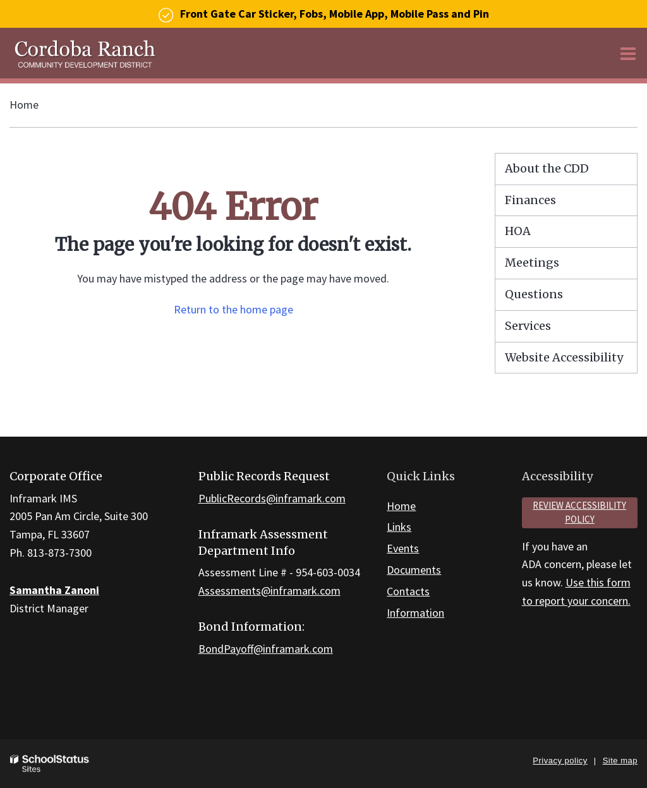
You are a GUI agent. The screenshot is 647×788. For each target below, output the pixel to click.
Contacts (408, 591)
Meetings (532, 262)
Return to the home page (233, 309)
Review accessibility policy (579, 512)
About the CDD (547, 168)
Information (415, 612)
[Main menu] (628, 53)
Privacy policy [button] (560, 760)
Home (24, 104)
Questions (534, 294)
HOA (518, 231)
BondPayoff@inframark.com (265, 648)
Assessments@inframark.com (269, 590)
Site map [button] (620, 760)
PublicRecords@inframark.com (272, 498)
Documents (414, 569)
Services (528, 325)
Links (399, 526)
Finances (530, 200)
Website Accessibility (564, 357)
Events (403, 548)
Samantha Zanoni (54, 590)
